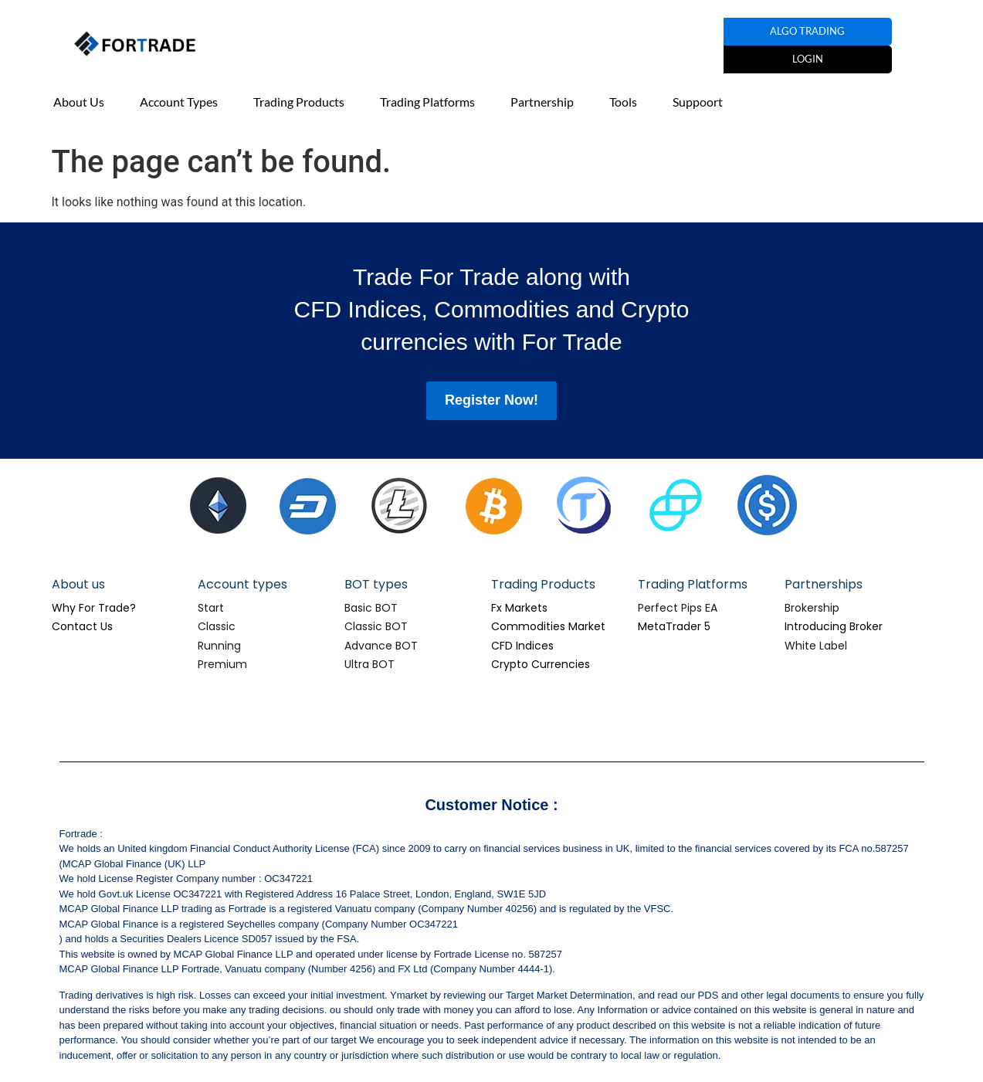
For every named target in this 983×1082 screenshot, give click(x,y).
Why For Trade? (94, 608)
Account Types (179, 101)
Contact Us (82, 626)
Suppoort (698, 101)
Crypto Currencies (540, 664)
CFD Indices (522, 645)
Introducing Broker (834, 626)
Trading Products (298, 101)
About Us (78, 101)
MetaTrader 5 (674, 626)
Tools (623, 101)
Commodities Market (548, 626)
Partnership (542, 101)
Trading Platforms (427, 101)
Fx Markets (519, 608)
